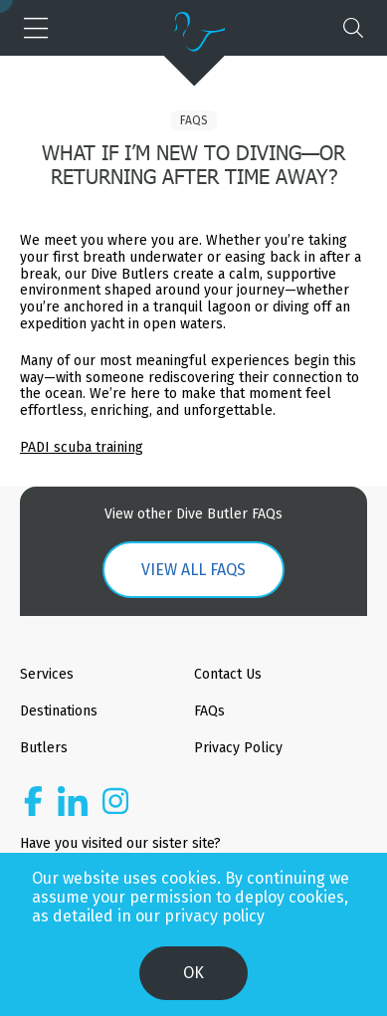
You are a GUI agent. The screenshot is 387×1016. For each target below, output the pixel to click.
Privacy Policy (238, 747)
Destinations (58, 711)
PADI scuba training (81, 447)
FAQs (194, 120)
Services (47, 674)
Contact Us (228, 674)
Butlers (44, 747)
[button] (34, 28)
